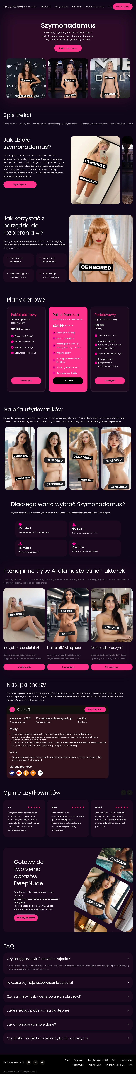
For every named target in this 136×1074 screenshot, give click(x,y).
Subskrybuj (26, 380)
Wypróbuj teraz (122, 6)
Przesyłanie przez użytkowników (63, 123)
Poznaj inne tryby (118, 123)
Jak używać (45, 6)
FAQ (110, 6)
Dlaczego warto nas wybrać (94, 123)
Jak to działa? (10, 123)
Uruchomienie (24, 667)
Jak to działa (30, 6)
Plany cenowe (61, 6)
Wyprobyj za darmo (25, 917)
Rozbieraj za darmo (68, 48)
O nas (67, 1060)
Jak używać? (78, 1064)
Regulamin (79, 1060)
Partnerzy (76, 6)
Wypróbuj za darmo (94, 6)
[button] (16, 458)
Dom (114, 1060)
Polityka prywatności (98, 1060)
